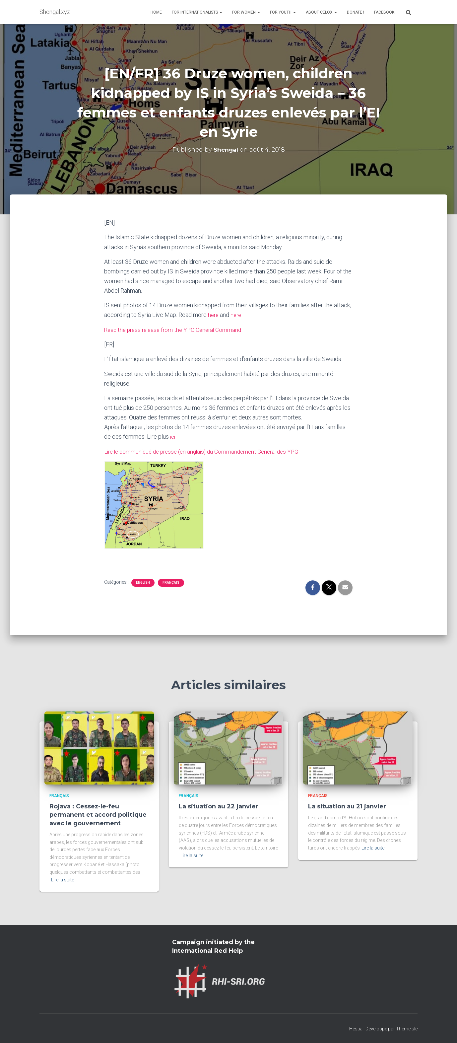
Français (171, 582)
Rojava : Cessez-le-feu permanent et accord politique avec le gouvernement (98, 814)
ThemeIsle (407, 1028)
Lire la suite (62, 879)
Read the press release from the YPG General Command (176, 329)
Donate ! (355, 12)
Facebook (384, 12)
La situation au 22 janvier (218, 806)
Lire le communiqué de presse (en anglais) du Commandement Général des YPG (206, 450)
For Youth (283, 12)
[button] (220, 12)
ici (172, 436)
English (143, 582)
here (213, 314)
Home (156, 12)
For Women (246, 12)
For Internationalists (197, 12)
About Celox (321, 12)
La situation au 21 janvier (347, 806)
